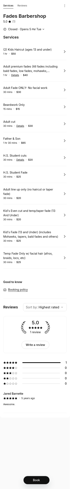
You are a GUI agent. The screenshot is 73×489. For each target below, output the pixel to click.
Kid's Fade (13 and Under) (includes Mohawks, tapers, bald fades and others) (30, 234)
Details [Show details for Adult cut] (20, 126)
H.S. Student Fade (15, 172)
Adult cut (9, 121)
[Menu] (65, 6)
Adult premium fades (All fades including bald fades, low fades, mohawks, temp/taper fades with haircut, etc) (30, 69)
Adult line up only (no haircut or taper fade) (28, 192)
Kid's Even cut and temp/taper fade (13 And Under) (29, 213)
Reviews (22, 5)
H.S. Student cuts (15, 155)
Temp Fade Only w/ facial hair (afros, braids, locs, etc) (28, 256)
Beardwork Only (14, 104)
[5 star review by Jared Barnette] (35, 398)
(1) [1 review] (13, 21)
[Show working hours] (24, 29)
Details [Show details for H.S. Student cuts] (20, 160)
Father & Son (11, 138)
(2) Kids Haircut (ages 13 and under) (27, 49)
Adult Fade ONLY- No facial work (25, 87)
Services (8, 6)
